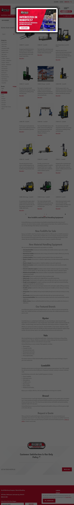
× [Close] (57, 8)
